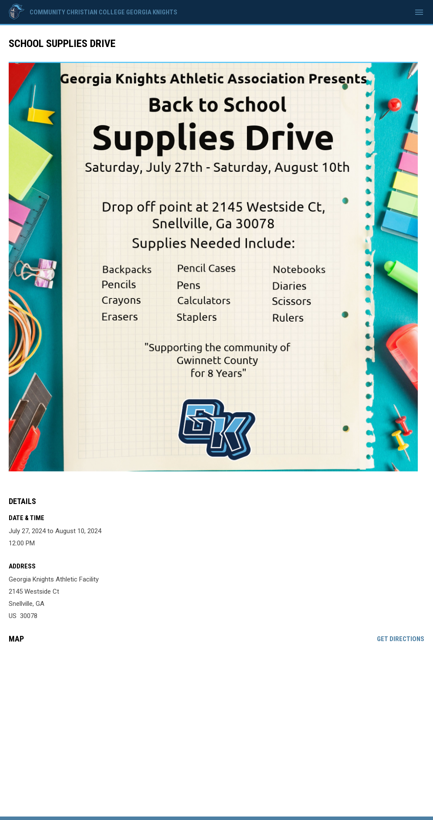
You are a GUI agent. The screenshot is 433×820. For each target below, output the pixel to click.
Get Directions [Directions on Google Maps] (400, 639)
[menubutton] (419, 12)
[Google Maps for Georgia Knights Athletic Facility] (216, 717)
